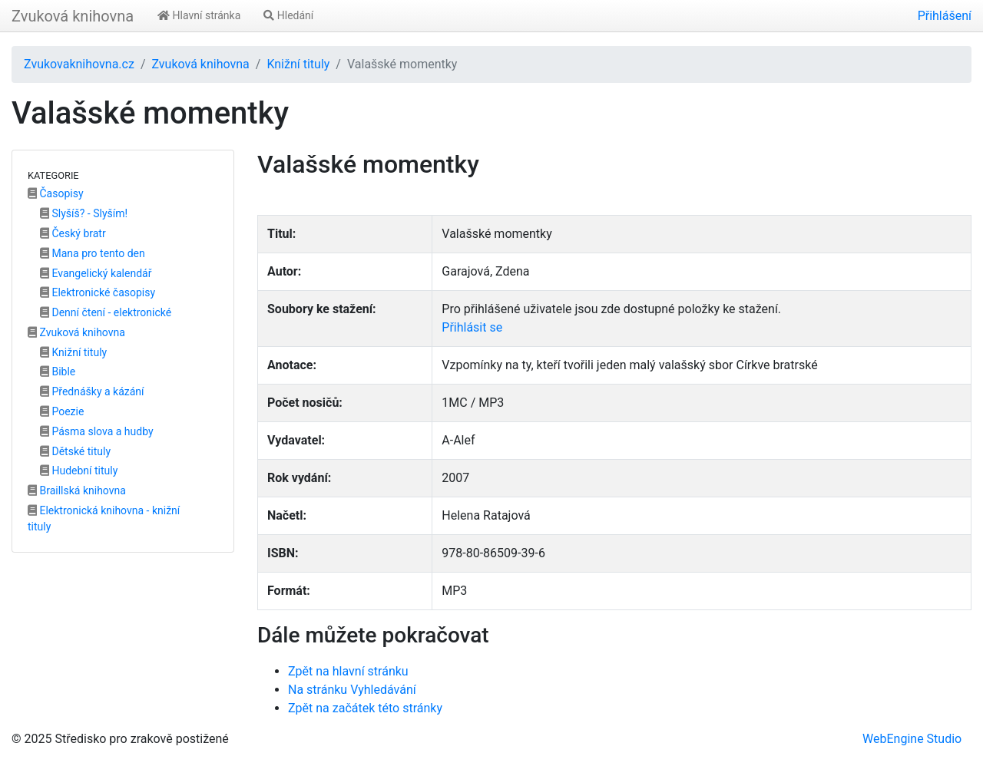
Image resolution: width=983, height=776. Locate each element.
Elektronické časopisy (97, 292)
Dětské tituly (75, 451)
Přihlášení (944, 15)
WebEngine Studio (911, 738)
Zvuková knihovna (73, 16)
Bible (57, 371)
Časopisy (56, 193)
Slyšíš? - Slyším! (83, 213)
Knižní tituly (297, 64)
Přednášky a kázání (92, 391)
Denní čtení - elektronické (105, 312)
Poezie (62, 411)
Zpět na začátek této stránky (365, 708)
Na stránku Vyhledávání (352, 689)
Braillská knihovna (77, 490)
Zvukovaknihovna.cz (79, 64)
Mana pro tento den (92, 253)
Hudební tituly (78, 470)
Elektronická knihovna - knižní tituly (104, 518)
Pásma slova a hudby (97, 431)
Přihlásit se (472, 327)
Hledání (288, 15)
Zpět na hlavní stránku (348, 671)
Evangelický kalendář (95, 273)
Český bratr (73, 233)
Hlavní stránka (198, 15)
